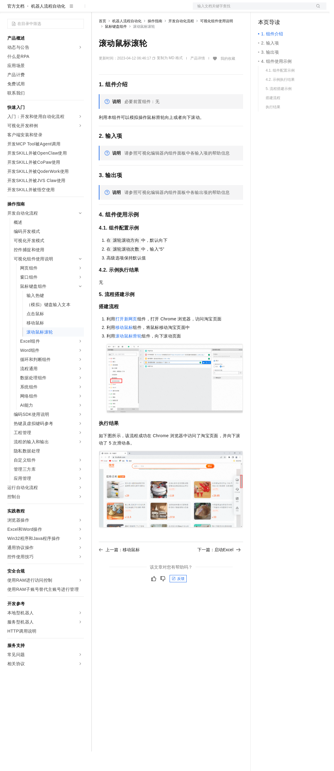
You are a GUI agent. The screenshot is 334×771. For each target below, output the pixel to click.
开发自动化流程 (181, 40)
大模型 (62, 9)
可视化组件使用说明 (216, 40)
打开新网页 (126, 338)
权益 (117, 9)
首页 (102, 40)
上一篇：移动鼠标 (119, 569)
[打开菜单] (10, 10)
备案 (264, 10)
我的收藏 (228, 78)
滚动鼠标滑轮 (128, 355)
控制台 (279, 10)
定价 (131, 9)
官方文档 (15, 25)
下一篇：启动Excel (219, 569)
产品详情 (197, 78)
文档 (252, 10)
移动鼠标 (124, 346)
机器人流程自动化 (48, 25)
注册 (294, 10)
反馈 (178, 598)
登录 (316, 10)
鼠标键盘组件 (116, 46)
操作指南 (155, 40)
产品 (79, 9)
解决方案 (98, 9)
